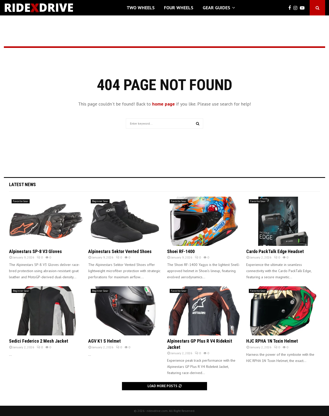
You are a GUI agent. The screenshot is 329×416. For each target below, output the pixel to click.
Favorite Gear (20, 201)
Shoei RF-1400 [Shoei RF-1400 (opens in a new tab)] (181, 251)
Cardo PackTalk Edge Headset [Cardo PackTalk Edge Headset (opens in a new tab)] (275, 251)
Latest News (22, 184)
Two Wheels (141, 8)
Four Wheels (178, 8)
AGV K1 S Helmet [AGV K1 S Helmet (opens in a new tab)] (104, 341)
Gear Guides (216, 8)
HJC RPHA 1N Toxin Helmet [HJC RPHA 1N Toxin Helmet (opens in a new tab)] (272, 341)
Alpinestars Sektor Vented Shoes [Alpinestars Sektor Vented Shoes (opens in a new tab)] (120, 251)
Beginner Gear (100, 201)
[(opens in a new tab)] (46, 221)
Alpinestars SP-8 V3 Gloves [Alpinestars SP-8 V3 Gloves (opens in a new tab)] (35, 251)
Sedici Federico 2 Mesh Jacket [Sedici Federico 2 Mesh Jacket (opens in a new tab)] (38, 341)
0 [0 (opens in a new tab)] (40, 257)
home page (163, 104)
